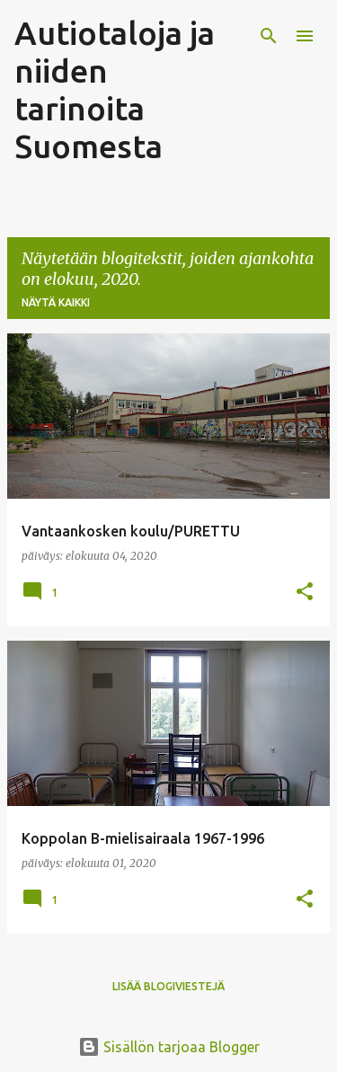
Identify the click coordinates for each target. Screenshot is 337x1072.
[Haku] (268, 36)
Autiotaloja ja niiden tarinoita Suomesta (114, 89)
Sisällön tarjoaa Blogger (169, 1047)
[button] (304, 592)
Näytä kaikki (56, 302)
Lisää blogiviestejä (168, 986)
